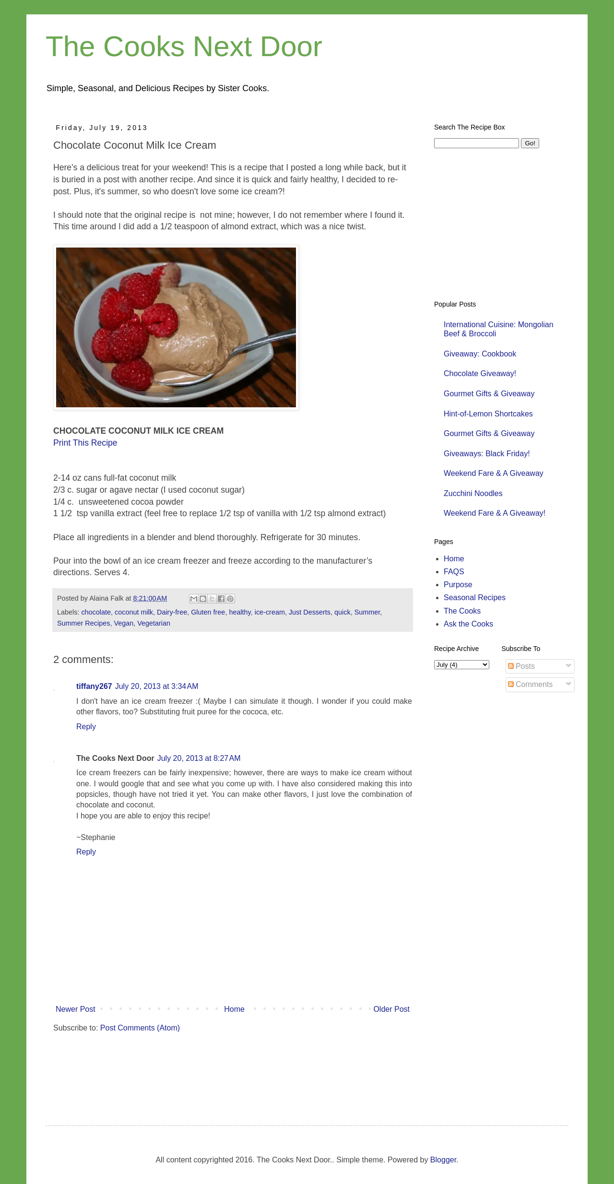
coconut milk (134, 612)
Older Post (391, 1009)
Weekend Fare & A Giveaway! (494, 513)
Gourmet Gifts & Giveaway (489, 394)
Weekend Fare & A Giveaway (493, 473)
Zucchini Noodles (473, 493)
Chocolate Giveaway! (480, 373)
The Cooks (462, 611)
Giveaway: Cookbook (480, 354)
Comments (530, 684)
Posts (521, 666)
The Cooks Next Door (184, 46)
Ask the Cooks (468, 624)
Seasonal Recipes (475, 597)
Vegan (123, 623)
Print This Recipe (85, 443)
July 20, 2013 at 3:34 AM (157, 686)
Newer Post (75, 1009)
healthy (239, 612)
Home (234, 1009)
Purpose (458, 584)
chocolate (96, 612)
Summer (367, 612)
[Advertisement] (221, 1069)
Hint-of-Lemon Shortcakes (488, 414)
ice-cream (270, 612)
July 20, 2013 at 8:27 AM (199, 758)
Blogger (443, 1160)
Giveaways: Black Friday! (487, 454)
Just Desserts (310, 612)
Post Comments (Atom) (140, 1028)
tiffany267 (94, 686)
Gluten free (208, 612)
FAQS (454, 572)
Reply (86, 726)
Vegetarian (153, 623)
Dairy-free (172, 612)
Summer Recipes (83, 623)
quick (342, 612)
